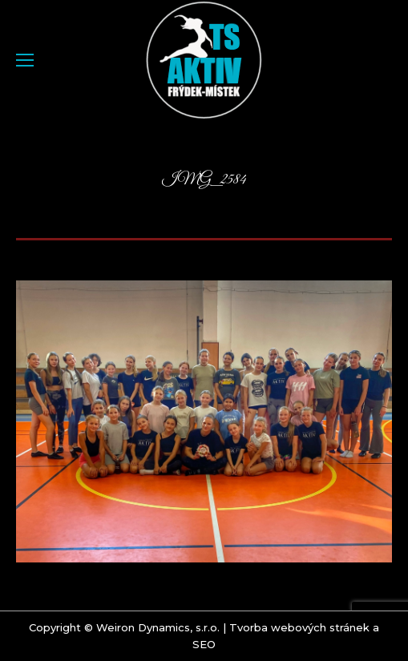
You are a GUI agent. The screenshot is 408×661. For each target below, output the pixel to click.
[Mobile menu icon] (25, 60)
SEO (204, 644)
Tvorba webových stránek (299, 627)
